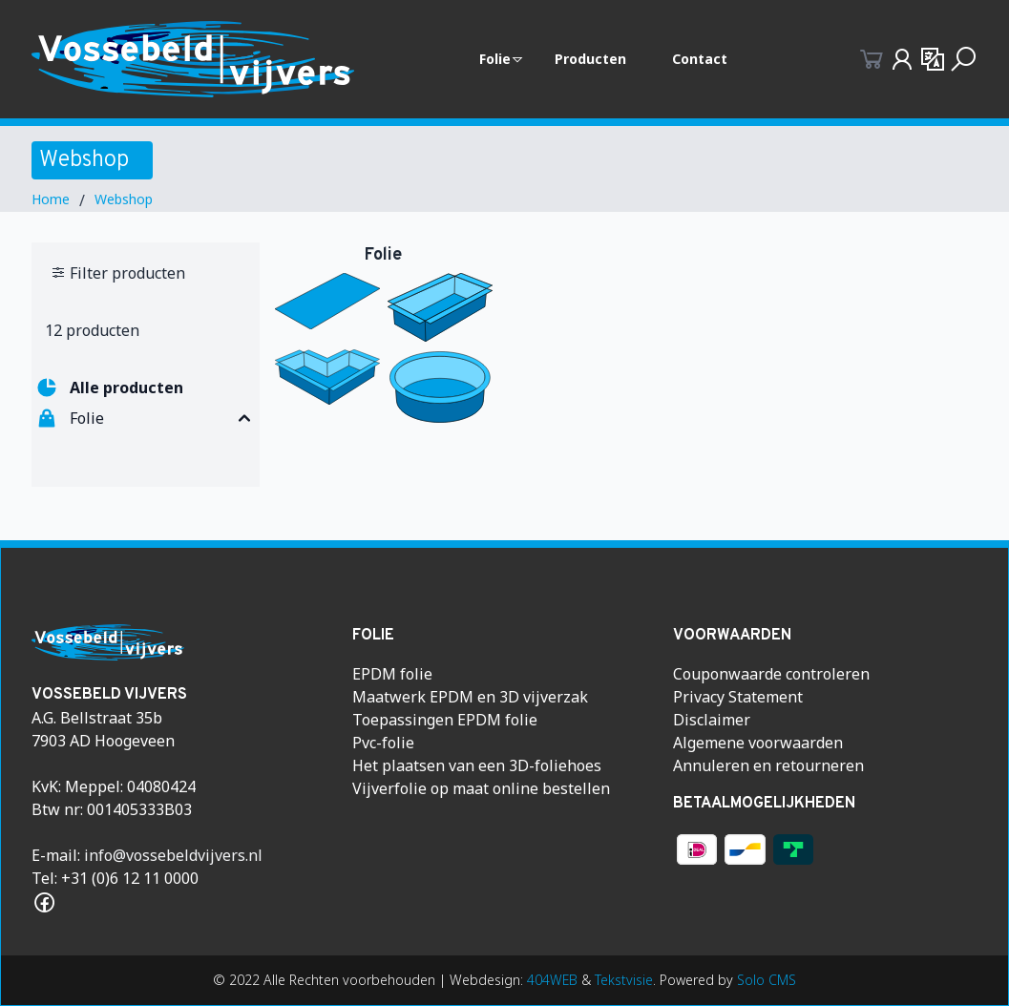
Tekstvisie (624, 980)
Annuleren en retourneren (768, 765)
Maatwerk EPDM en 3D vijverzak (470, 696)
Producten (590, 59)
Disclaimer (711, 719)
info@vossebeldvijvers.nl (173, 855)
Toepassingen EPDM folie (444, 719)
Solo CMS (766, 980)
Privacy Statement (738, 696)
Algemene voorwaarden (758, 742)
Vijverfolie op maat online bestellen (481, 788)
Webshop (124, 199)
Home (51, 199)
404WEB (552, 980)
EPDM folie (392, 673)
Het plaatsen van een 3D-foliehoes (476, 765)
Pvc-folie (383, 742)
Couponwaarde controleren (771, 673)
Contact (699, 59)
